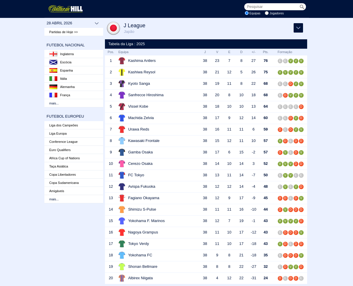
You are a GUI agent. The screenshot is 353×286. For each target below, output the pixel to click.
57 (266, 140)
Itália (58, 78)
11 (229, 83)
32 (266, 266)
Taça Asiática (58, 166)
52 (266, 163)
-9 (253, 198)
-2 (253, 152)
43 (266, 221)
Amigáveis (56, 191)
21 (217, 72)
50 (266, 175)
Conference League (63, 141)
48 (266, 186)
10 (241, 95)
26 (253, 72)
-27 (253, 266)
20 (217, 95)
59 (266, 129)
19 (217, 83)
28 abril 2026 (73, 23)
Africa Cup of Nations (64, 158)
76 (266, 60)
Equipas (255, 13)
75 (266, 72)
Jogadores (277, 13)
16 (217, 129)
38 (205, 60)
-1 (253, 221)
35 (266, 255)
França (59, 95)
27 (253, 60)
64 (266, 106)
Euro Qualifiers (60, 150)
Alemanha (62, 86)
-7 (253, 175)
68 (266, 83)
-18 (253, 243)
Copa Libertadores (62, 174)
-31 (253, 278)
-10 (253, 209)
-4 (253, 186)
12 (229, 72)
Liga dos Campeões (63, 125)
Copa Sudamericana (64, 183)
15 (217, 140)
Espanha (61, 70)
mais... (54, 103)
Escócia (60, 62)
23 (217, 60)
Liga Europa (58, 133)
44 (266, 209)
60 (266, 118)
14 (253, 118)
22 (253, 83)
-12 (253, 232)
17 (217, 118)
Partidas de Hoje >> (63, 32)
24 (266, 278)
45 (266, 198)
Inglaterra (61, 54)
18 (253, 95)
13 (253, 106)
